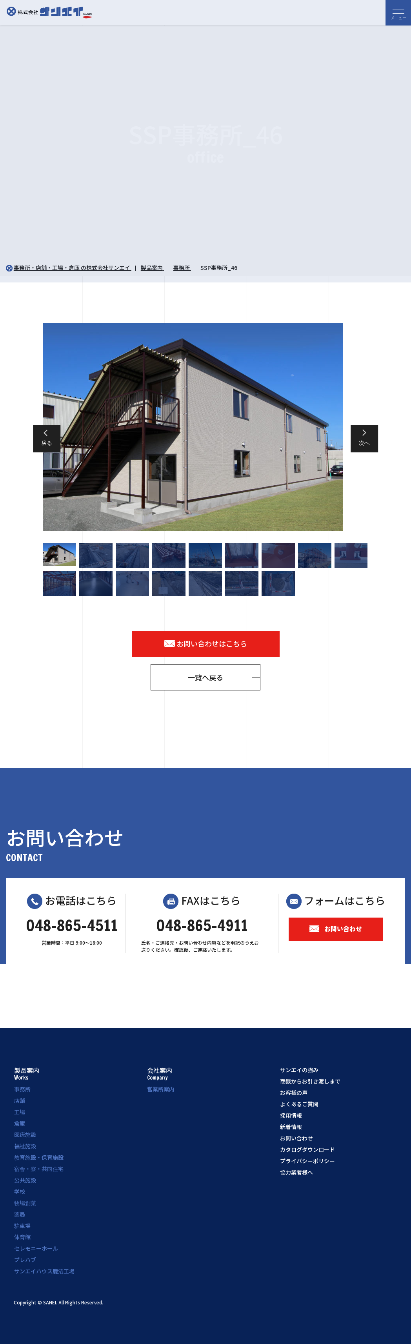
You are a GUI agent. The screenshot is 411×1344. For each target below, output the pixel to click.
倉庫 (19, 1123)
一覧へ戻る (205, 677)
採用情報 (291, 1115)
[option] (205, 427)
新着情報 (291, 1127)
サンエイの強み (299, 1070)
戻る (46, 443)
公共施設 (25, 1180)
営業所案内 (161, 1089)
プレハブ (25, 1260)
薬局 (19, 1214)
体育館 (22, 1237)
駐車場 (22, 1225)
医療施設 (25, 1134)
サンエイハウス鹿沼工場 (44, 1271)
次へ (364, 443)
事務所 (22, 1089)
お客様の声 (293, 1092)
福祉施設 (25, 1146)
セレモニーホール (36, 1248)
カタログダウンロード (307, 1149)
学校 (19, 1191)
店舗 (19, 1100)
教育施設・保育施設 (39, 1157)
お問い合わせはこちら (205, 643)
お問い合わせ (335, 928)
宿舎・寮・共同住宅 (39, 1169)
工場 (19, 1112)
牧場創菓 (25, 1203)
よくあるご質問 (299, 1104)
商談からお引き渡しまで (310, 1081)
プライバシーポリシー (307, 1161)
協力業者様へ (296, 1172)
